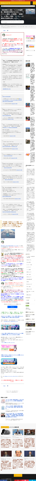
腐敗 (29, 437)
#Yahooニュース (6, 127)
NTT (25, 437)
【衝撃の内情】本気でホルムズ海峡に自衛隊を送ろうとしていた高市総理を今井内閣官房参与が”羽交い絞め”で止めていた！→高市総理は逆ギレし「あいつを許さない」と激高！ (31, 248)
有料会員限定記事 (29, 279)
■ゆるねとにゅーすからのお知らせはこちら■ (18, 0)
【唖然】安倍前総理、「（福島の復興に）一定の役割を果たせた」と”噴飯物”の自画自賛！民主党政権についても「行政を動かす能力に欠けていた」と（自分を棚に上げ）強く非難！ (6, 466)
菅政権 (31, 437)
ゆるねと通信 (29, 262)
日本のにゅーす (29, 276)
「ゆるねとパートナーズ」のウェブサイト (11, 376)
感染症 (9, 437)
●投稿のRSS (27, 308)
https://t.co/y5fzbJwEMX (7, 96)
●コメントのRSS (28, 309)
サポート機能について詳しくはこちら (8, 342)
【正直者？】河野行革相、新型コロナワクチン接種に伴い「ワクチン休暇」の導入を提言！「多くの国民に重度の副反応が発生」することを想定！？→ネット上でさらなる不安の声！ (6, 443)
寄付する (12, 306)
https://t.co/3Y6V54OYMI (8, 155)
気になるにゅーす (29, 284)
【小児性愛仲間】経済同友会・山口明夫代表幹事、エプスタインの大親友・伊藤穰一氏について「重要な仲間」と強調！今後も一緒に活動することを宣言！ (32, 68)
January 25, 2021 (14, 103)
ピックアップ (29, 267)
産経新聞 (6, 22)
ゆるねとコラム (29, 259)
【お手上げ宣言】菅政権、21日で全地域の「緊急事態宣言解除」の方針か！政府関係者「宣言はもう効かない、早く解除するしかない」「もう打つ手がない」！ (29, 465)
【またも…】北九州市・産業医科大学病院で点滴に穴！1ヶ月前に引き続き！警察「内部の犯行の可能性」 (14, 407)
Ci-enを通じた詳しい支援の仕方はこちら (11, 321)
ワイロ (27, 437)
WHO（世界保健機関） (16, 437)
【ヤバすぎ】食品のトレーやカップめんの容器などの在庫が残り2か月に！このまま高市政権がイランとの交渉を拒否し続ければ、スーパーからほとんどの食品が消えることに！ (31, 181)
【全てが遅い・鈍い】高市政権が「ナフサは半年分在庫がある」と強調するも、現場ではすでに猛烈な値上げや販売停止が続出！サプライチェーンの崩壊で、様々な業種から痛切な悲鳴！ (32, 145)
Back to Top (18, 475)
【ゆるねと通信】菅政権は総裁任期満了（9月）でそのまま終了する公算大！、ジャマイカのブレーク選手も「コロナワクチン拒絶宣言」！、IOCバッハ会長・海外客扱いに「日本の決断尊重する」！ (18, 464)
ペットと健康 (29, 269)
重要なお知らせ (29, 294)
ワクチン (3, 437)
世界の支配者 (6, 437)
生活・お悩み (29, 286)
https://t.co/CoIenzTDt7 (8, 167)
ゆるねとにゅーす (29, 55)
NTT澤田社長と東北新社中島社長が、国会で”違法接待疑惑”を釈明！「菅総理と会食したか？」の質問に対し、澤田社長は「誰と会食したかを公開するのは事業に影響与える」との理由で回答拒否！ (29, 443)
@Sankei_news (14, 146)
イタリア (21, 437)
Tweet (4, 30)
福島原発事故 (2, 459)
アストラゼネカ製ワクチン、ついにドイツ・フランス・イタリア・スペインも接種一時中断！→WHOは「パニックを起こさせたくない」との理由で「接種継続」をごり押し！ (18, 443)
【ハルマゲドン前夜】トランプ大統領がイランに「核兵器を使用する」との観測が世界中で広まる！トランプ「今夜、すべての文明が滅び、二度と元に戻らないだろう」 (32, 122)
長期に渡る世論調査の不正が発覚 (9, 49)
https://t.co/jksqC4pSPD (9, 101)
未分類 (28, 281)
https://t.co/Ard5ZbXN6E (13, 127)
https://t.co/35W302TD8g (7, 115)
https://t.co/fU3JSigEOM (9, 179)
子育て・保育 (29, 274)
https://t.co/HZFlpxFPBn (6, 146)
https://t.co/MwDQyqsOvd (7, 196)
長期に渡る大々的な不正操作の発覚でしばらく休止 (9, 245)
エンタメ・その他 (29, 264)
